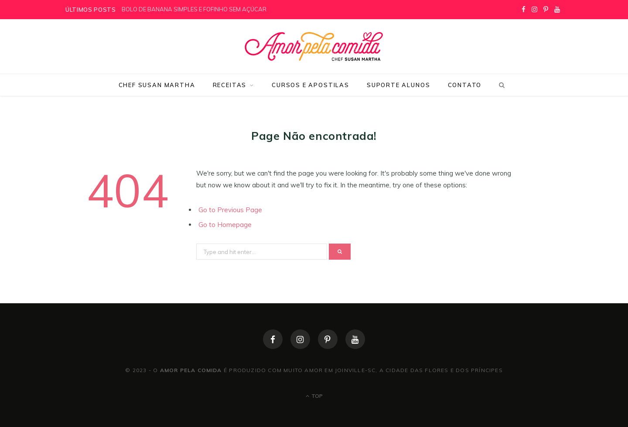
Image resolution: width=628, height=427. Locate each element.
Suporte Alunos (398, 84)
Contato (465, 84)
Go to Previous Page (230, 210)
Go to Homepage (225, 224)
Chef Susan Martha (157, 84)
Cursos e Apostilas (310, 84)
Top (314, 396)
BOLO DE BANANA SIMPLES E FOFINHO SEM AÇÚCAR (194, 9)
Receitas (230, 84)
